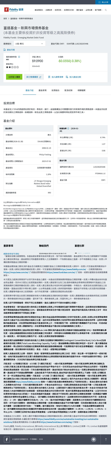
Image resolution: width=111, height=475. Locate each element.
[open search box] (106, 10)
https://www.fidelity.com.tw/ (73, 299)
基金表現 (42, 90)
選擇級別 (7, 43)
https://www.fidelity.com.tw (27, 412)
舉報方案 (7, 267)
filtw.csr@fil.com (48, 274)
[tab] (29, 90)
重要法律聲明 (9, 276)
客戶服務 (99, 10)
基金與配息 (39, 10)
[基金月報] (9, 49)
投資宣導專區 (9, 272)
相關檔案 (81, 90)
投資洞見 (59, 10)
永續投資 (50, 10)
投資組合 (55, 90)
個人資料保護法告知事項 (14, 263)
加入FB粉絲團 (84, 259)
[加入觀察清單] (55, 76)
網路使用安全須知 (11, 254)
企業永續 (90, 10)
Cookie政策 (8, 259)
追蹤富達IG (83, 263)
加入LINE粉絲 (84, 254)
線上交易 (103, 2)
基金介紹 (29, 90)
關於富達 (80, 10)
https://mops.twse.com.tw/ (15, 302)
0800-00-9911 (46, 266)
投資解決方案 (69, 10)
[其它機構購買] (34, 77)
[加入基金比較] (73, 76)
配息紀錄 (68, 90)
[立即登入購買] (14, 77)
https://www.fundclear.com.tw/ (61, 302)
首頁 (5, 18)
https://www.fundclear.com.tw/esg (56, 452)
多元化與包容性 (10, 280)
